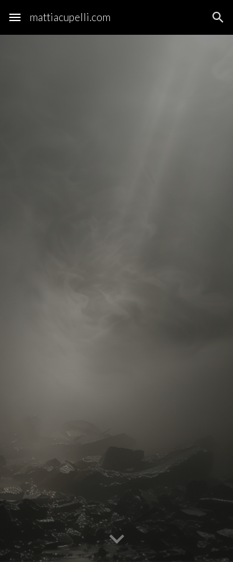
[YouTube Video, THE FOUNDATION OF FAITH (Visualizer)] (117, 307)
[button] (15, 17)
